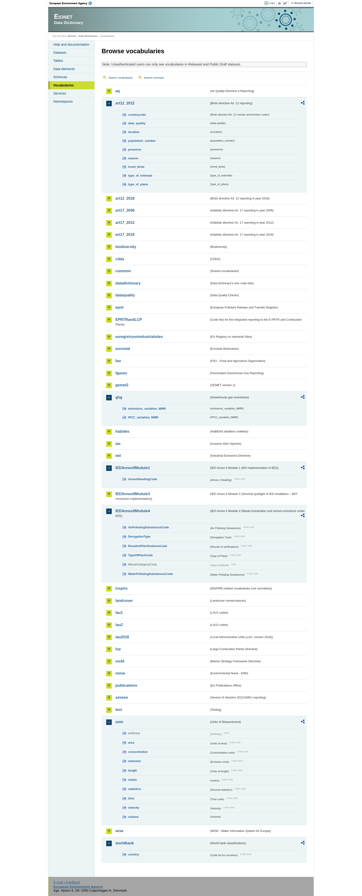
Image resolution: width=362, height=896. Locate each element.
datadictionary (128, 283)
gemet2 (121, 385)
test (118, 710)
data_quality (136, 123)
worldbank (124, 843)
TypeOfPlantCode (140, 555)
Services (59, 93)
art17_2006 (125, 210)
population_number (142, 140)
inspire (121, 588)
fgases (121, 373)
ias (118, 444)
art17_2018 (125, 235)
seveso (121, 697)
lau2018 (122, 637)
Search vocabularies (121, 77)
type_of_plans (138, 184)
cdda (119, 259)
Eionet (71, 36)
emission (134, 761)
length (132, 770)
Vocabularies (63, 85)
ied (118, 456)
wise (119, 831)
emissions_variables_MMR (147, 408)
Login (272, 3)
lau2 (119, 625)
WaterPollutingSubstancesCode (150, 574)
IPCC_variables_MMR (143, 417)
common (123, 271)
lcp (118, 649)
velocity (133, 807)
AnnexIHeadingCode (142, 479)
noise (120, 673)
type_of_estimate (140, 175)
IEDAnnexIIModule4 (132, 511)
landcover (124, 601)
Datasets (59, 52)
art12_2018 (125, 198)
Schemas (60, 77)
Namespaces (63, 101)
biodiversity (125, 247)
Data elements (64, 69)
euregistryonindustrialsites (139, 337)
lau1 (119, 613)
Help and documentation (71, 44)
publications (126, 685)
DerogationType (139, 536)
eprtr (119, 307)
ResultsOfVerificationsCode (147, 546)
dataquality (125, 295)
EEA (72, 3)
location (133, 132)
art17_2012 (125, 223)
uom (119, 722)
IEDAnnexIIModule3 (132, 494)
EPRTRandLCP (128, 320)
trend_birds (136, 167)
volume (133, 817)
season (133, 158)
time (131, 798)
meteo (132, 779)
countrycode (137, 114)
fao (118, 361)
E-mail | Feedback (66, 882)
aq (117, 91)
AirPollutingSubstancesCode (148, 527)
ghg (118, 397)
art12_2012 (125, 103)
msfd (119, 661)
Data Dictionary (87, 36)
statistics (134, 789)
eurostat (122, 349)
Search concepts (154, 77)
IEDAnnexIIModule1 (132, 468)
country (133, 854)
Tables (58, 60)
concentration (138, 752)
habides (122, 431)
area (131, 742)
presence (134, 149)
